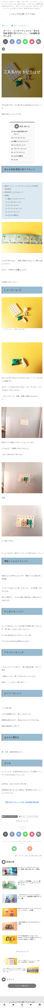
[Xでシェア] (5, 41)
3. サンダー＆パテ (19, 138)
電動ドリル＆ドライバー (21, 141)
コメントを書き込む (22, 986)
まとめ (15, 159)
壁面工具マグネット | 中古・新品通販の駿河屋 (22, 802)
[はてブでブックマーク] (18, 41)
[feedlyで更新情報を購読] (14, 848)
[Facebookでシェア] (12, 41)
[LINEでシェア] (25, 41)
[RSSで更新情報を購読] (29, 848)
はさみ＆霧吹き (18, 156)
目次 (21, 126)
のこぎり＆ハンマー (19, 145)
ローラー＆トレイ (19, 152)
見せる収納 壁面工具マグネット (20, 133)
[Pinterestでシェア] (31, 41)
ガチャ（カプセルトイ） (9, 816)
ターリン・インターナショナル (28, 816)
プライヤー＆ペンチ (19, 149)
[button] (38, 41)
